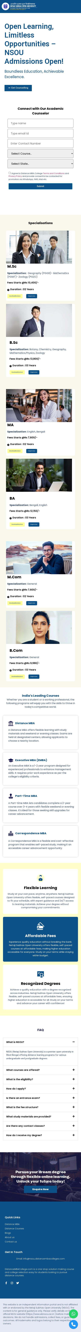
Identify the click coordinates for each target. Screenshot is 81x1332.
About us (9, 1237)
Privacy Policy (15, 176)
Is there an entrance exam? (23, 1098)
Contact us (11, 1241)
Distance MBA (12, 1224)
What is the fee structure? (22, 1107)
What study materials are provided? (28, 1116)
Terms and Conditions (54, 173)
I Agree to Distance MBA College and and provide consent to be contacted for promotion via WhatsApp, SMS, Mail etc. (39, 176)
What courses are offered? (23, 1070)
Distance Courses (14, 1228)
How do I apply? (16, 1088)
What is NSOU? (15, 1042)
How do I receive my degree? (24, 1135)
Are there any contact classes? (25, 1126)
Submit (40, 186)
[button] (40, 1042)
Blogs (8, 1232)
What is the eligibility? (19, 1079)
